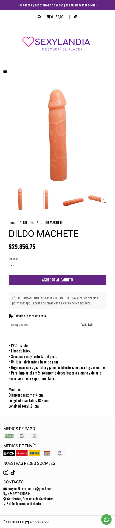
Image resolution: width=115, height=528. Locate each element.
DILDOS (28, 222)
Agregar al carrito (57, 280)
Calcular (87, 325)
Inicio (13, 222)
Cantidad (13, 259)
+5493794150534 (17, 493)
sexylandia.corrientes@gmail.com (27, 488)
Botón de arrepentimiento (22, 503)
